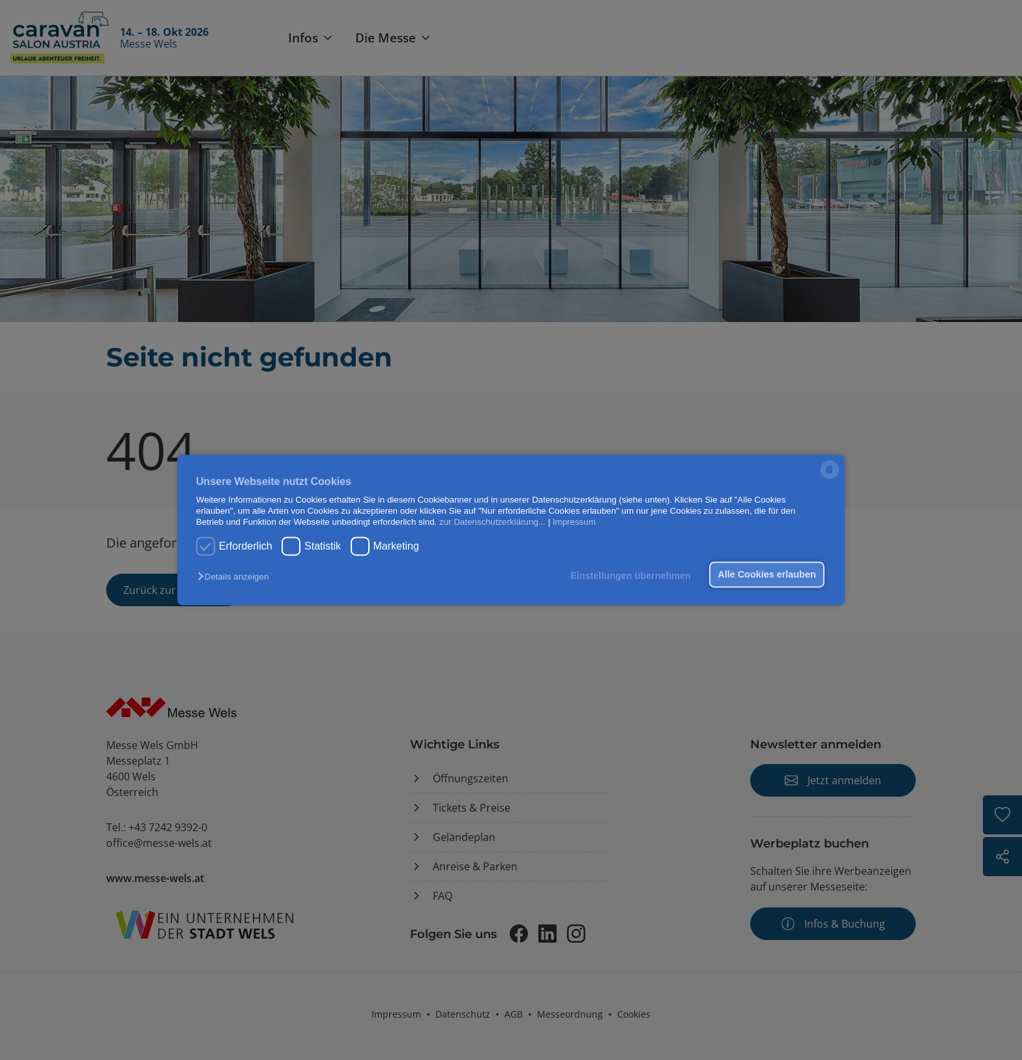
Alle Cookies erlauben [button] (766, 574)
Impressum (574, 522)
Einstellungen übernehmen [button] (630, 575)
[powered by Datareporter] (829, 478)
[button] (236, 577)
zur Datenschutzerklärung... (492, 522)
